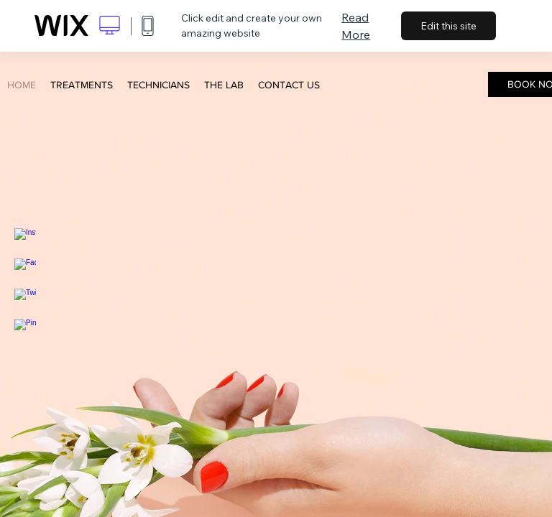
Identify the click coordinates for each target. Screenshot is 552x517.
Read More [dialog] (355, 26)
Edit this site (448, 25)
